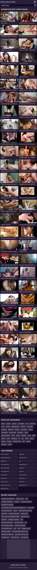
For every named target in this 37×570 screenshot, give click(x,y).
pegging (17, 501)
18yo (29, 435)
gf (19, 438)
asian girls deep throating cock (20, 531)
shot (26, 498)
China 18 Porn (4, 454)
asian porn (22, 478)
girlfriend (10, 429)
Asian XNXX (4, 475)
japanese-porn (15, 426)
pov (23, 438)
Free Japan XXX (5, 471)
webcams (23, 435)
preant (15, 510)
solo (27, 423)
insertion (23, 426)
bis (25, 522)
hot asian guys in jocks (7, 525)
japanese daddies (6, 531)
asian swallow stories (7, 528)
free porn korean (19, 522)
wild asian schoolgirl (20, 525)
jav (20, 461)
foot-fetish (30, 426)
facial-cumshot (17, 441)
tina (22, 519)
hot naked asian (15, 537)
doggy (18, 435)
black (13, 435)
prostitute (4, 444)
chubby (28, 441)
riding (3, 423)
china (8, 438)
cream (27, 438)
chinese (30, 429)
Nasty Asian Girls (5, 457)
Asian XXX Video (5, 468)
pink (23, 441)
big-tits (3, 438)
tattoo (26, 432)
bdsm (33, 435)
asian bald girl (24, 537)
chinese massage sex (26, 501)
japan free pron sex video (21, 534)
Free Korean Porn (5, 485)
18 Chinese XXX (5, 464)
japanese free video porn (8, 498)
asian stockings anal (7, 510)
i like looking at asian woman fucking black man (14, 507)
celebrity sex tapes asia (7, 534)
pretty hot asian (25, 516)
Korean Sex (4, 478)
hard (19, 528)
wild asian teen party (14, 513)
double (8, 426)
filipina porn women (14, 519)
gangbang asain (26, 528)
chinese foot (31, 507)
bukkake (17, 429)
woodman (4, 519)
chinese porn (22, 457)
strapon (8, 423)
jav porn (21, 471)
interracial (32, 423)
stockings (4, 429)
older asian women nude (25, 510)
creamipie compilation (7, 501)
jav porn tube (23, 475)
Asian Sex (21, 454)
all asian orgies (20, 498)
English (35, 1)
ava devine (4, 513)
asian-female (12, 432)
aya (15, 528)
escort (10, 444)
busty (3, 426)
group (32, 438)
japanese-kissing (6, 435)
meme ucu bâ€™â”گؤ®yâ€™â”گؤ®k (10, 516)
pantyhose (14, 438)
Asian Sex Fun (4, 481)
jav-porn (9, 441)
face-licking (24, 429)
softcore (14, 423)
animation (20, 432)
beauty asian (24, 513)
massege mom (5, 537)
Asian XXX (21, 468)
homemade (4, 432)
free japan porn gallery (7, 504)
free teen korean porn (7, 522)
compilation (21, 423)
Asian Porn (4, 461)
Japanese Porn (5, 488)
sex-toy (3, 441)
